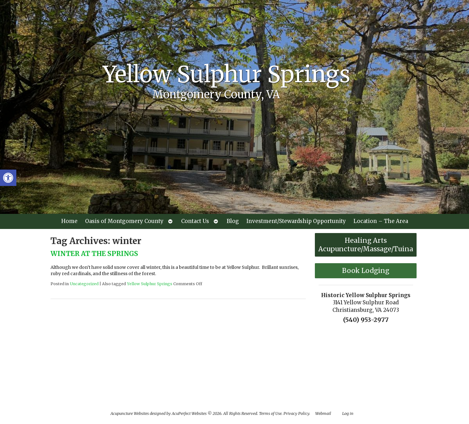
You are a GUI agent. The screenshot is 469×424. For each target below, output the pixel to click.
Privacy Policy (296, 413)
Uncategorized (84, 283)
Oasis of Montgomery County (124, 221)
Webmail (323, 413)
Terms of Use (270, 413)
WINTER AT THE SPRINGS (94, 253)
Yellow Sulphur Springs (149, 283)
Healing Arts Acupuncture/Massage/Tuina (365, 244)
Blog (233, 221)
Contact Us (195, 221)
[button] (8, 178)
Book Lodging (365, 270)
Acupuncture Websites (130, 413)
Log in (347, 413)
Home (69, 221)
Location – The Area (380, 221)
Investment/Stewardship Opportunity (296, 221)
